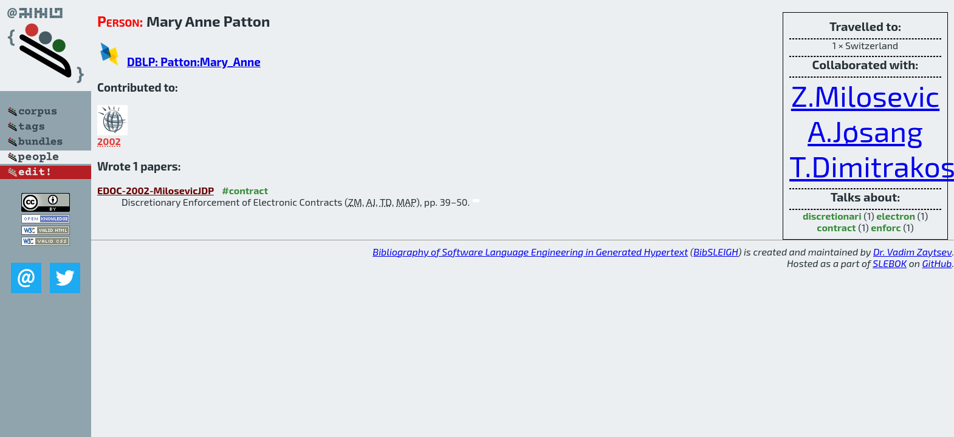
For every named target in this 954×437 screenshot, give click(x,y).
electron (895, 216)
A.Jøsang (865, 130)
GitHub (937, 263)
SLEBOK (890, 263)
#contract (245, 190)
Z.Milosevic (865, 95)
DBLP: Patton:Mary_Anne (194, 62)
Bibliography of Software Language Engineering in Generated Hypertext (530, 251)
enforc (886, 227)
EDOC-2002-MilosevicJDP (155, 190)
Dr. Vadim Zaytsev (912, 251)
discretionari (832, 216)
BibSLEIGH (715, 251)
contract (836, 227)
